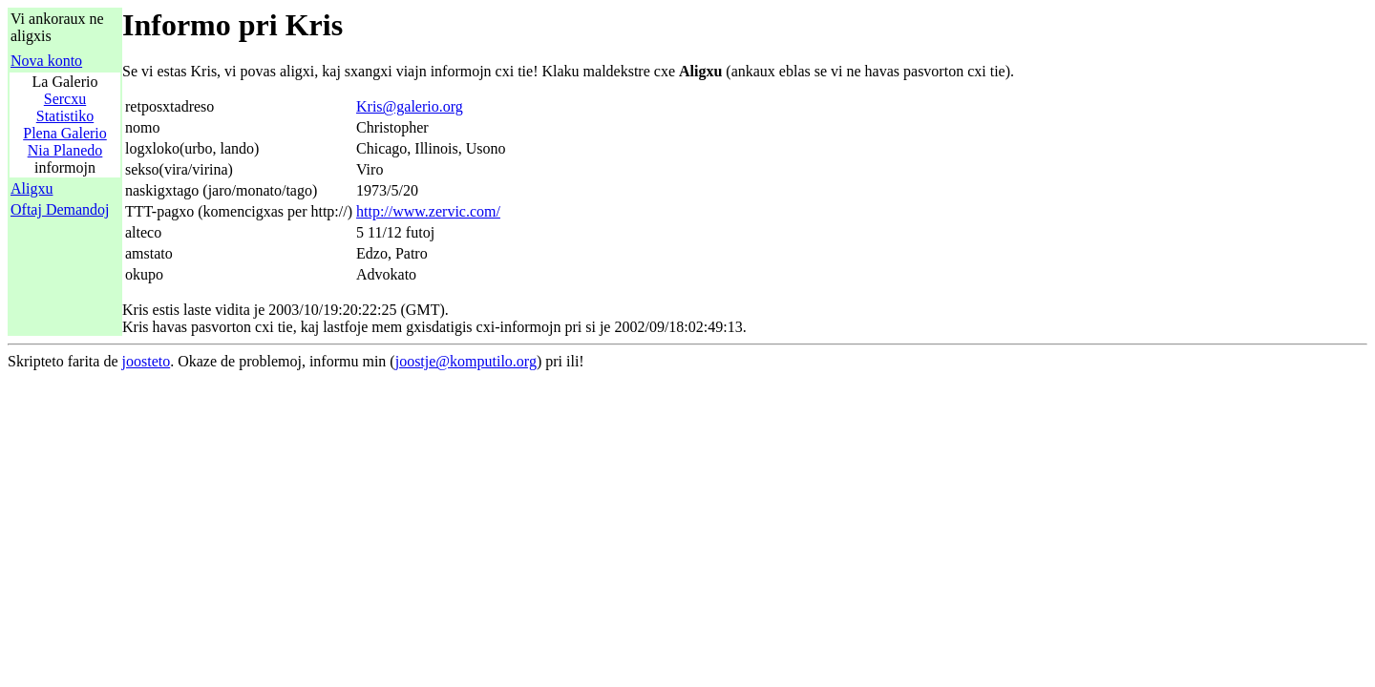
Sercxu (65, 99)
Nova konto (46, 60)
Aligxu (32, 188)
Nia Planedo (65, 150)
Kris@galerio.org (409, 106)
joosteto (146, 361)
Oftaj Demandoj (60, 209)
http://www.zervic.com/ (428, 211)
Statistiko (65, 116)
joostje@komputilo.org (466, 361)
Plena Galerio (65, 133)
